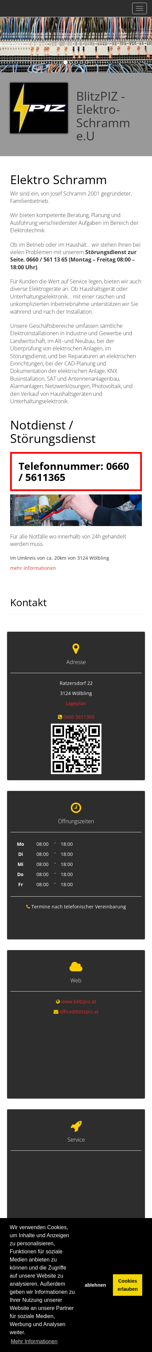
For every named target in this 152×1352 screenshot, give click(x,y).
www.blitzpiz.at (78, 1000)
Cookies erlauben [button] (128, 1285)
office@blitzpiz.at (79, 1010)
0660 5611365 (78, 717)
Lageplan (76, 703)
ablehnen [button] (95, 1285)
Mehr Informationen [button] (34, 1341)
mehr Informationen (33, 568)
